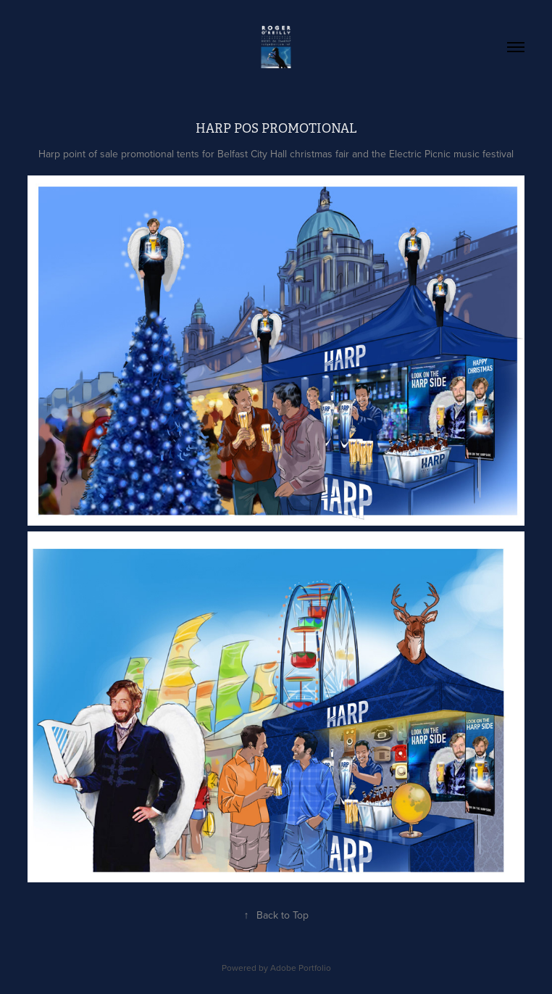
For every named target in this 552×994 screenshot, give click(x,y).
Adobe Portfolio (300, 967)
